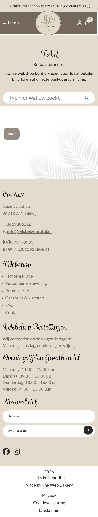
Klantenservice (19, 276)
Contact (12, 312)
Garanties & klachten (24, 297)
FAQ (9, 305)
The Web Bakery (57, 486)
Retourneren (17, 290)
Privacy (49, 496)
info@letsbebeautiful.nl (29, 231)
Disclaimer (49, 511)
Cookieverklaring (49, 504)
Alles (11, 139)
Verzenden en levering (26, 283)
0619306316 (19, 224)
